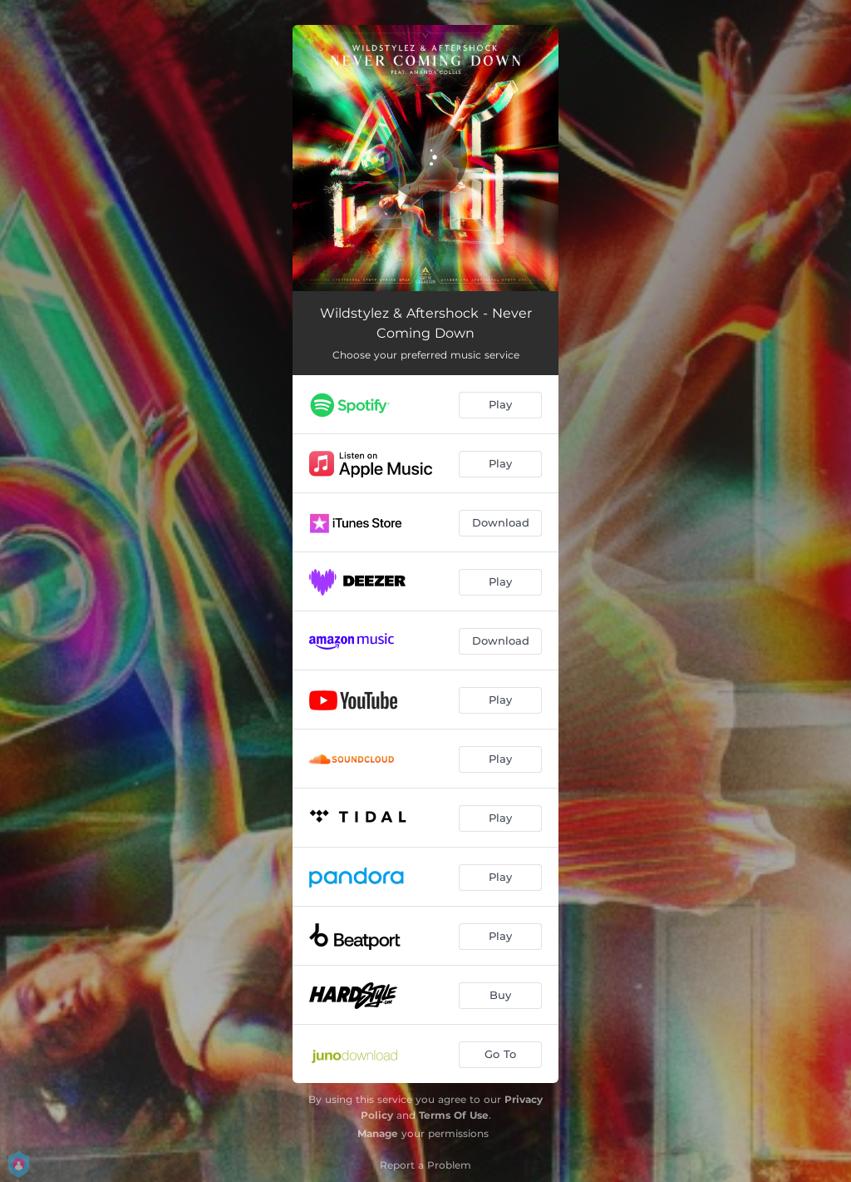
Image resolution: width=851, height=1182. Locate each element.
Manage (377, 1133)
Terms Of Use (454, 1115)
